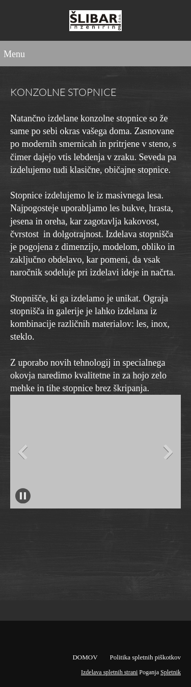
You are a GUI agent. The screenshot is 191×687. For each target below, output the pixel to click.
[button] (95, 451)
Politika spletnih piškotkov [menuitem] (145, 657)
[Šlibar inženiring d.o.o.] (95, 23)
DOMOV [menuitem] (84, 657)
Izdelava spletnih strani (109, 672)
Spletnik (170, 672)
